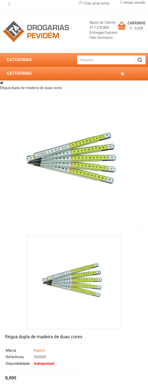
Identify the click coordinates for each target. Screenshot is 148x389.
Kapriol (39, 350)
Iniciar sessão (134, 3)
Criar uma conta (96, 3)
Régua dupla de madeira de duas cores (31, 88)
